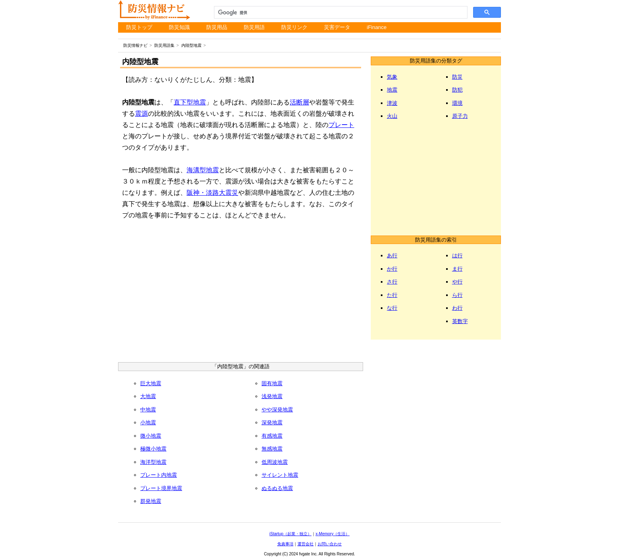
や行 (457, 282)
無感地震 (272, 449)
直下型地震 (190, 102)
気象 (392, 77)
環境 (457, 103)
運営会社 (305, 544)
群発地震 (150, 501)
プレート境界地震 (161, 488)
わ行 (457, 308)
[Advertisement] (240, 293)
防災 (457, 77)
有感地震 (272, 436)
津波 (392, 103)
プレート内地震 (158, 475)
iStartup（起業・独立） (291, 534)
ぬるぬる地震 (277, 488)
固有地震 (272, 383)
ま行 (457, 269)
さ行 (392, 282)
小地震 (148, 422)
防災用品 (216, 27)
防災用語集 (164, 45)
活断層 (299, 102)
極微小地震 (153, 449)
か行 (392, 269)
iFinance (376, 27)
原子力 (460, 116)
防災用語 (254, 27)
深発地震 (272, 422)
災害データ (337, 27)
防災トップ (139, 27)
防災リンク (294, 27)
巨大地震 (150, 383)
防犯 (457, 90)
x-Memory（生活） (332, 534)
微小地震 (150, 436)
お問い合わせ (330, 544)
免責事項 (285, 544)
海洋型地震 (153, 462)
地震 (392, 90)
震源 (141, 113)
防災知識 (179, 27)
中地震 (148, 410)
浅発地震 (272, 396)
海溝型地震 (203, 170)
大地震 (148, 396)
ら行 (457, 295)
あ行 (392, 255)
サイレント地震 (280, 475)
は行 (457, 255)
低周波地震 (275, 462)
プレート (341, 124)
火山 (392, 116)
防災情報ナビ (135, 45)
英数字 (460, 321)
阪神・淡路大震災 (212, 192)
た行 (392, 295)
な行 (392, 308)
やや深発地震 (277, 410)
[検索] (340, 12)
